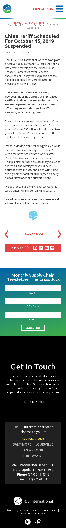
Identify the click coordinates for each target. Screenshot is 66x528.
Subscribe (33, 327)
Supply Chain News (36, 22)
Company (33, 306)
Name (33, 293)
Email (33, 319)
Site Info (26, 513)
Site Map (40, 513)
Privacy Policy (48, 510)
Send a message (33, 402)
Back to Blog (34, 234)
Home (17, 22)
